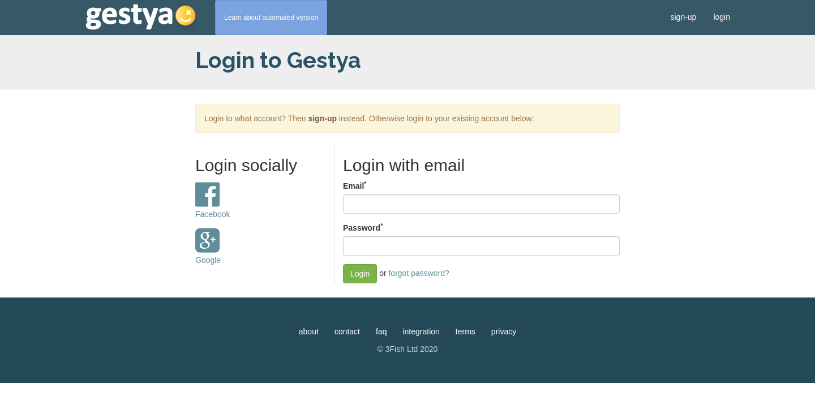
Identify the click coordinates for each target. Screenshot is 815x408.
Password (363, 227)
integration (420, 331)
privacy (503, 331)
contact (347, 331)
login (721, 17)
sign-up (683, 17)
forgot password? (418, 273)
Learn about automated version (271, 18)
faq (381, 331)
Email (354, 185)
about (309, 331)
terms (465, 331)
